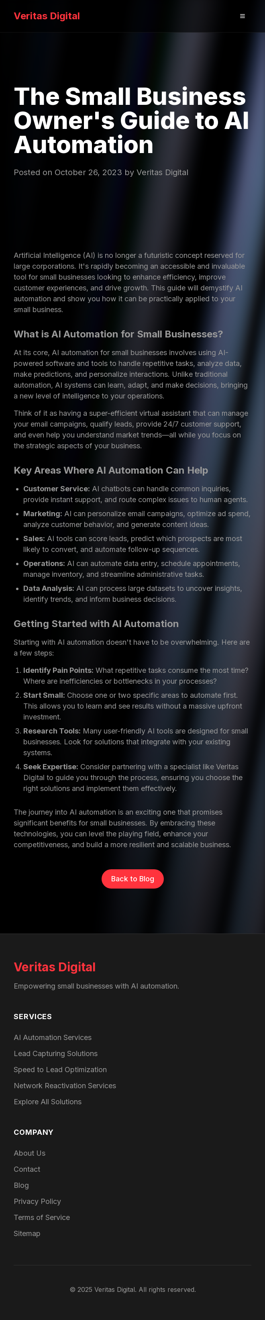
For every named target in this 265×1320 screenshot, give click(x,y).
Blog (21, 1185)
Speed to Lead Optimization (60, 1069)
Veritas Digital (47, 16)
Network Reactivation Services (65, 1085)
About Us (29, 1153)
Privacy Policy (37, 1201)
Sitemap (27, 1233)
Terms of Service (42, 1217)
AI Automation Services (53, 1037)
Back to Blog (132, 879)
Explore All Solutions (48, 1101)
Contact (27, 1169)
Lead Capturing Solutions (56, 1053)
